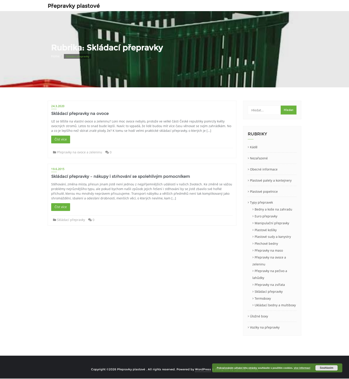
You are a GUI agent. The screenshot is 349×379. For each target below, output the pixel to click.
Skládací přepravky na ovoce (80, 113)
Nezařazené (259, 158)
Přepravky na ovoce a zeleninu (79, 152)
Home (55, 56)
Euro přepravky (266, 216)
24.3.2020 (58, 106)
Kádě (254, 147)
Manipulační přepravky (272, 223)
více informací (302, 368)
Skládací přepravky (71, 220)
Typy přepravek (261, 202)
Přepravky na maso (269, 250)
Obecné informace (264, 169)
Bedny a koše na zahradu (273, 209)
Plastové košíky (266, 230)
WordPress (203, 369)
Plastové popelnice (264, 191)
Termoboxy (263, 298)
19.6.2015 (58, 169)
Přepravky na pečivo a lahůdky (269, 274)
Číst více (61, 139)
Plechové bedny (266, 243)
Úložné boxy (259, 316)
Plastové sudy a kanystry (273, 237)
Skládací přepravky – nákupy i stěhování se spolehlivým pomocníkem (120, 176)
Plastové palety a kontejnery (271, 180)
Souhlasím (326, 367)
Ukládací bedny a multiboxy (275, 305)
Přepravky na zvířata (270, 285)
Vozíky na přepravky (265, 327)
